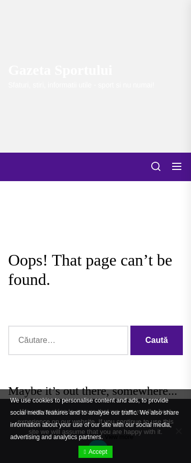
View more (118, 437)
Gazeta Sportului (60, 70)
